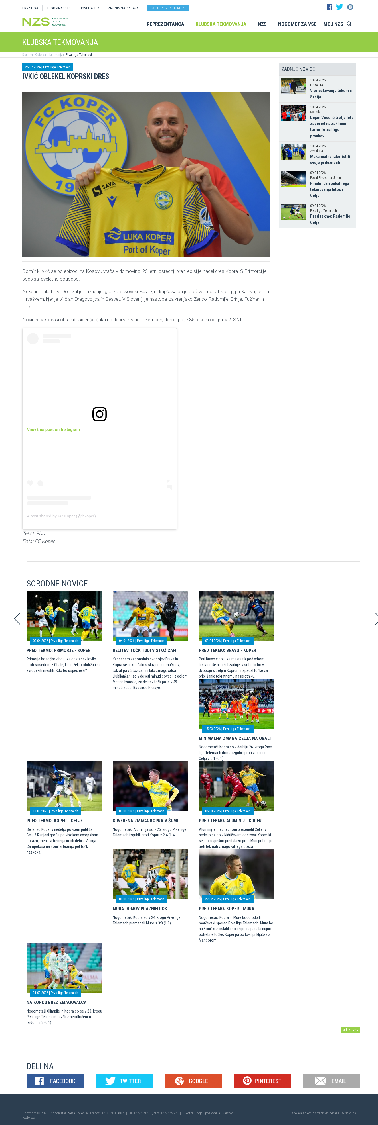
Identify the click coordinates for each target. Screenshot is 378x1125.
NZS (262, 24)
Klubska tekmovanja (221, 24)
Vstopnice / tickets (168, 8)
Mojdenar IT (332, 1113)
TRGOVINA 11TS (59, 8)
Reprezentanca (165, 24)
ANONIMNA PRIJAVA (123, 8)
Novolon (350, 1113)
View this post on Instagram (53, 429)
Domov (27, 55)
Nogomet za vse (297, 24)
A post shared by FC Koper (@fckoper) (61, 516)
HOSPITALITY (89, 8)
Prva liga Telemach (79, 55)
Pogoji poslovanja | (209, 1113)
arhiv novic (350, 1030)
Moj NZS (333, 24)
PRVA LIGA (30, 8)
